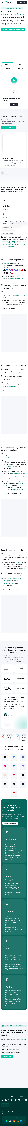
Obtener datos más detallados (10, 390)
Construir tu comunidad (8, 127)
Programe (6, 263)
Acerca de (7, 1092)
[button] (5, 1105)
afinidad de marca (19, 489)
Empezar (14, 104)
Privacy (23, 1112)
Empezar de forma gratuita (9, 308)
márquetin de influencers (18, 473)
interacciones (12, 386)
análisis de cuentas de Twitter (17, 475)
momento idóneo (9, 287)
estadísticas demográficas (15, 477)
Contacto (13, 1096)
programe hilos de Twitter (17, 278)
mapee (11, 456)
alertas (18, 562)
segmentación (7, 466)
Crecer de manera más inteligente (11, 493)
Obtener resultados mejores (10, 589)
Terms (18, 1112)
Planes (21, 1096)
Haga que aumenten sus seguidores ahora (13, 29)
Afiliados (15, 1092)
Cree (4, 454)
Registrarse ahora (6, 1056)
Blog (6, 1096)
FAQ (23, 1092)
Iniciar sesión (22, 2)
